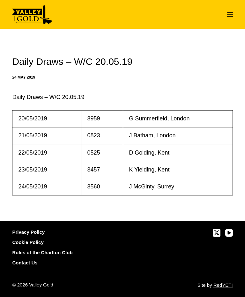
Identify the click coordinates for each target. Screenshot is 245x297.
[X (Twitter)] (216, 233)
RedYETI (223, 285)
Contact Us (24, 262)
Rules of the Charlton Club (42, 252)
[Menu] (230, 14)
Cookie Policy (27, 242)
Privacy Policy (28, 232)
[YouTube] (229, 233)
